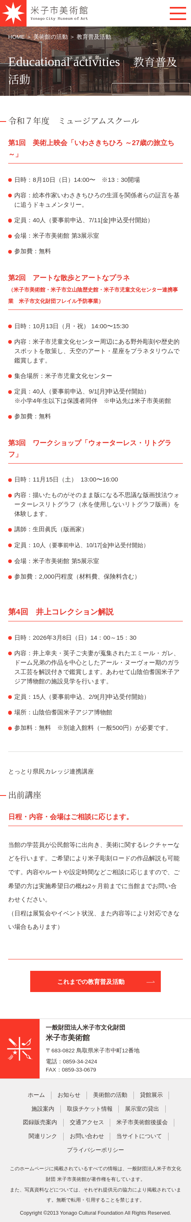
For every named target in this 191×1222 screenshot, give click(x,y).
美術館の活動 (50, 37)
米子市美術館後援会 (142, 1122)
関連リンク (43, 1136)
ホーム (36, 1095)
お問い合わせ (87, 1136)
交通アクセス (87, 1122)
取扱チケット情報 (90, 1109)
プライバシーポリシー (95, 1150)
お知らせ (69, 1095)
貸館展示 (151, 1095)
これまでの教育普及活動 (90, 981)
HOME (17, 37)
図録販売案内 (40, 1122)
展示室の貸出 (142, 1109)
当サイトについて (139, 1136)
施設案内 (42, 1109)
